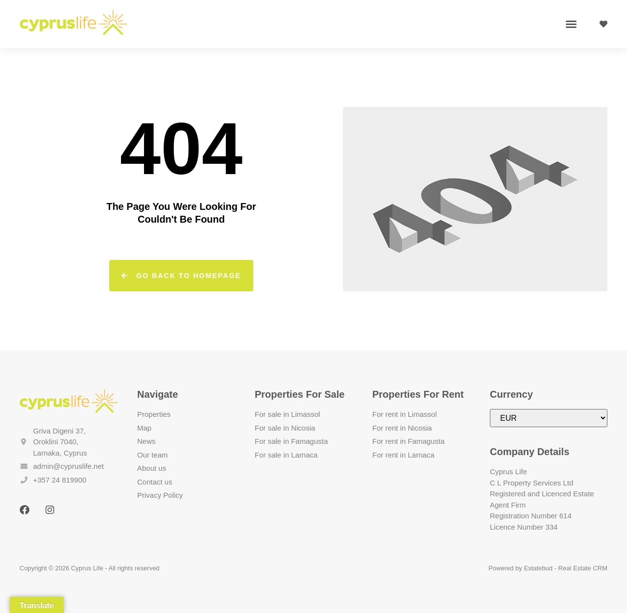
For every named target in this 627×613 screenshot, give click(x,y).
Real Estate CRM (582, 568)
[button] (571, 24)
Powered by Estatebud (520, 568)
